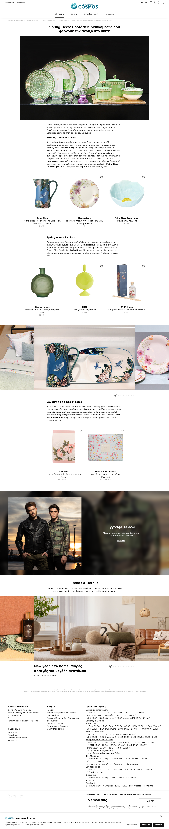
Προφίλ (50, 710)
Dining (74, 14)
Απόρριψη (146, 824)
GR (142, 2)
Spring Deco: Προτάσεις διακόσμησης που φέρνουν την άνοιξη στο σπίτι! (86, 20)
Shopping (59, 14)
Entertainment (91, 14)
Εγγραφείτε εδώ (121, 527)
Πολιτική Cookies (55, 723)
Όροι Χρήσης (53, 715)
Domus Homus (88, 245)
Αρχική (10, 20)
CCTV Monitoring (55, 729)
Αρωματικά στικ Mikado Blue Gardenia (126, 310)
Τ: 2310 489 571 (15, 715)
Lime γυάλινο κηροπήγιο (84, 310)
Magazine (109, 14)
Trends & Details (32, 20)
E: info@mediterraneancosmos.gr (23, 719)
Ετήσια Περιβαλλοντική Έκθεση (62, 712)
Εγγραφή (121, 540)
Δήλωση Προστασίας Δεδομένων (134, 808)
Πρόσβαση (13, 735)
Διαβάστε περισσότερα (45, 675)
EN (146, 2)
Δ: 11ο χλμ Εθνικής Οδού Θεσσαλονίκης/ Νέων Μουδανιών (24, 711)
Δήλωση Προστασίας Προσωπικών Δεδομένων (63, 719)
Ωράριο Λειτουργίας (17, 738)
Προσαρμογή (132, 824)
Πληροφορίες (10, 2)
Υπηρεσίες (21, 2)
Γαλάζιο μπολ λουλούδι (127, 221)
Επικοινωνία (13, 740)
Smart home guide (48, 20)
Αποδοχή (158, 824)
